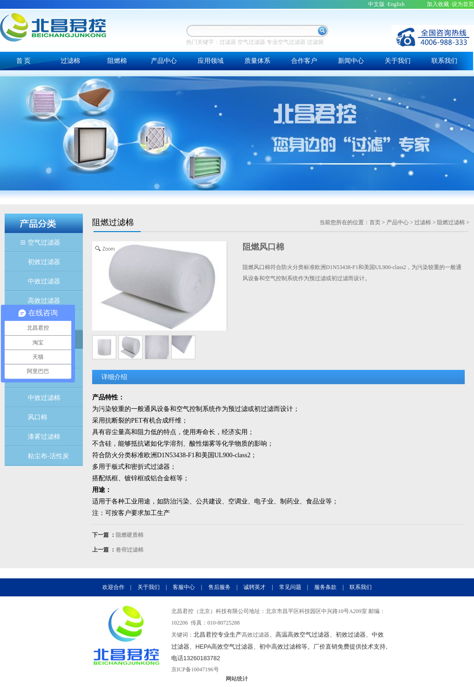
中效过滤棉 (44, 397)
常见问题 (290, 587)
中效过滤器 (44, 281)
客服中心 (184, 587)
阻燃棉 (117, 60)
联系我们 (444, 60)
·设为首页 (462, 4)
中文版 (376, 4)
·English (395, 4)
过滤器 (227, 42)
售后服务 (219, 587)
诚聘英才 (254, 587)
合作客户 (304, 60)
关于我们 (398, 60)
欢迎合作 (113, 587)
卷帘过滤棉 (129, 549)
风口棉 (37, 417)
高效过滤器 (44, 300)
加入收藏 (438, 4)
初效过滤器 (44, 261)
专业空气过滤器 (286, 42)
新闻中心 (351, 60)
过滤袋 (315, 42)
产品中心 (164, 60)
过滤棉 (70, 60)
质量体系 (257, 60)
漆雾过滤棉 (44, 436)
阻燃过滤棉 (451, 222)
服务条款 (325, 587)
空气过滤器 (251, 42)
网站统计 (237, 678)
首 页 (23, 60)
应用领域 (211, 60)
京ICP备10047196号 (195, 669)
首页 (374, 222)
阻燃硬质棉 (129, 535)
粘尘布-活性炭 (48, 456)
